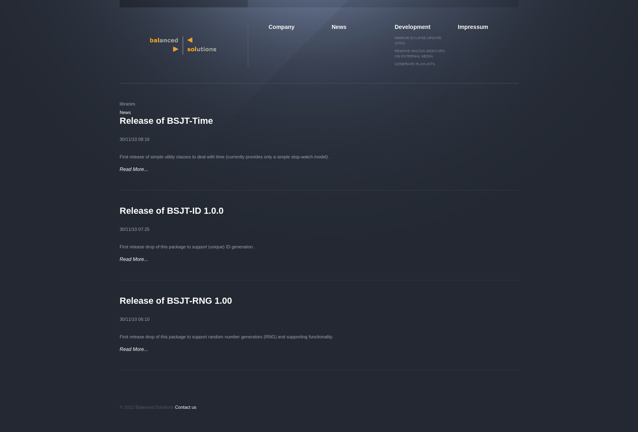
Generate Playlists (415, 64)
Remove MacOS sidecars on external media (420, 53)
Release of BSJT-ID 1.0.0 (172, 211)
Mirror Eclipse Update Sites (418, 40)
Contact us (186, 407)
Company (282, 27)
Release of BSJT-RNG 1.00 (176, 301)
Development (412, 27)
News (339, 27)
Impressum (473, 27)
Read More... (134, 169)
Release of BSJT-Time (166, 121)
